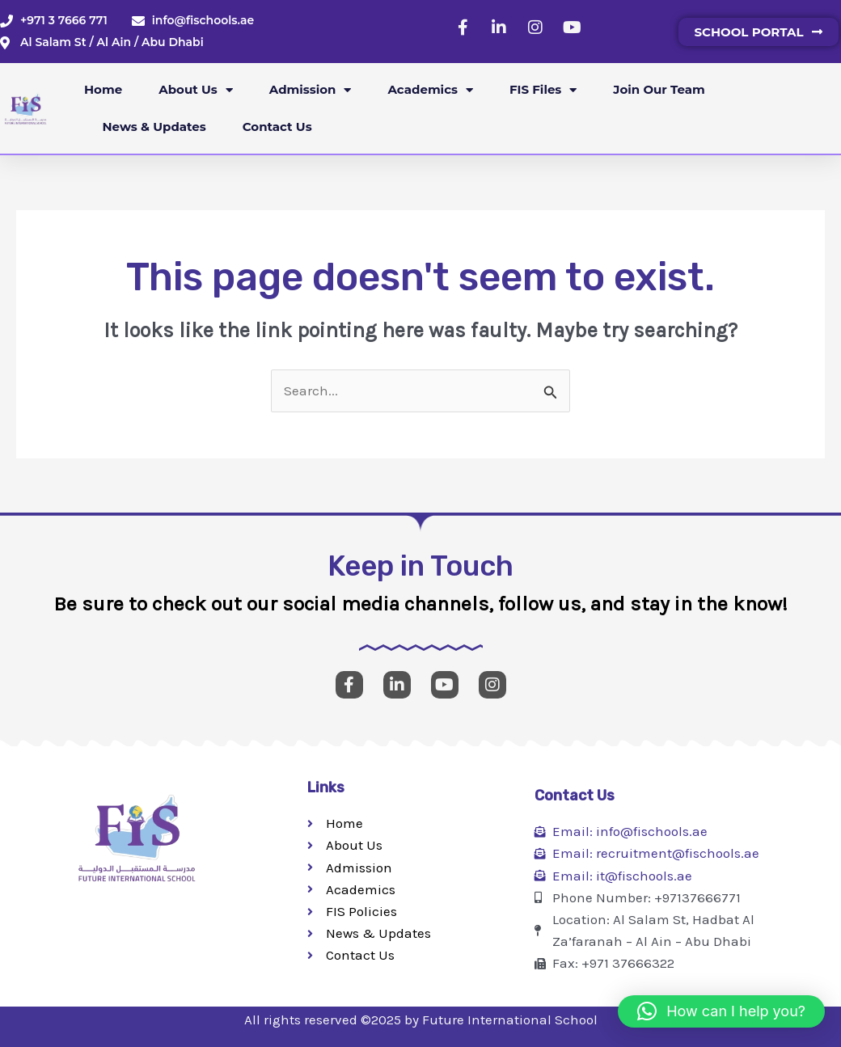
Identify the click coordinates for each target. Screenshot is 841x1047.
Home (103, 89)
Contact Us (277, 126)
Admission (310, 90)
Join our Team (658, 89)
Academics (430, 90)
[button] (721, 1011)
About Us (195, 90)
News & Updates (154, 126)
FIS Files (543, 90)
